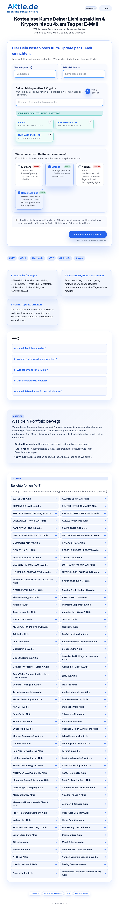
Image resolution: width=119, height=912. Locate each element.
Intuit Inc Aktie (69, 684)
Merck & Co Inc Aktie (73, 842)
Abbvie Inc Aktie (21, 849)
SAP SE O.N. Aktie (22, 498)
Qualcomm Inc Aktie (23, 649)
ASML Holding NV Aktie (74, 773)
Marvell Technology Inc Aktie (28, 765)
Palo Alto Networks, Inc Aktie (28, 751)
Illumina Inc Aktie (21, 743)
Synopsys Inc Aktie (23, 729)
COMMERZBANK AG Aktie (26, 543)
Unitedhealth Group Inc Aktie (77, 849)
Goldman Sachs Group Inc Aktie (78, 787)
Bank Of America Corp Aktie (76, 780)
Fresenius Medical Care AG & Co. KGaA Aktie (33, 581)
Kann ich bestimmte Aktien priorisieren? (39, 391)
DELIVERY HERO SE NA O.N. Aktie (30, 565)
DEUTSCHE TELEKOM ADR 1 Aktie (79, 506)
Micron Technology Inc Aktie (27, 699)
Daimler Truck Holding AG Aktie (78, 590)
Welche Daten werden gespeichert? (37, 359)
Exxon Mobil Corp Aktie (25, 835)
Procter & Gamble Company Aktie (30, 813)
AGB (68, 893)
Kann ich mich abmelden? (31, 348)
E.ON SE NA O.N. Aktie (24, 550)
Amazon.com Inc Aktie (24, 612)
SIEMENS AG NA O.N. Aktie (27, 506)
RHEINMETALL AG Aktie (74, 597)
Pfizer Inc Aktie (21, 842)
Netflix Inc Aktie (70, 627)
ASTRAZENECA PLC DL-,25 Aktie (30, 773)
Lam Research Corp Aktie (75, 699)
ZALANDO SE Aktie (72, 557)
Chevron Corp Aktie (72, 835)
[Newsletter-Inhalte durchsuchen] (59, 102)
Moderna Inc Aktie (22, 721)
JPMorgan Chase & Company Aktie (31, 780)
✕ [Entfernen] (50, 121)
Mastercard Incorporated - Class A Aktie (31, 804)
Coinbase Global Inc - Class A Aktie (31, 667)
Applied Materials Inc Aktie (76, 692)
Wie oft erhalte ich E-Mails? (32, 369)
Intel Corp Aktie (21, 641)
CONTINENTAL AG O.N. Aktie (28, 590)
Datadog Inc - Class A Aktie (76, 743)
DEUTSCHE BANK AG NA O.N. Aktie (80, 535)
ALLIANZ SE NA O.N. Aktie (75, 498)
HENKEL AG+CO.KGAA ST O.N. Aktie (32, 572)
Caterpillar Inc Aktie (23, 873)
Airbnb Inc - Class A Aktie (75, 667)
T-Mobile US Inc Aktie (73, 714)
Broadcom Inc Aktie (72, 649)
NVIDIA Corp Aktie (22, 619)
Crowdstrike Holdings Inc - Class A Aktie (80, 658)
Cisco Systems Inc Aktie (25, 658)
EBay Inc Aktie (69, 676)
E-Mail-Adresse (71, 67)
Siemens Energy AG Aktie (26, 597)
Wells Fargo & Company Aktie (28, 787)
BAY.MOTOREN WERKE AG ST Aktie (80, 513)
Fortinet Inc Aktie (71, 751)
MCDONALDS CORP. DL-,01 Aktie (30, 827)
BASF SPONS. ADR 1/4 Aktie (27, 528)
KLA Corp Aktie (21, 707)
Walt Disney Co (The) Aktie (76, 827)
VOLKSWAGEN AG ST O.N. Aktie (29, 520)
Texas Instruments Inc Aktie (27, 692)
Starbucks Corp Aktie (73, 707)
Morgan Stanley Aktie (24, 795)
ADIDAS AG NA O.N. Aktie (75, 520)
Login (106, 8)
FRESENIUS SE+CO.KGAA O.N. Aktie (80, 572)
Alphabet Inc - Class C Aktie (76, 612)
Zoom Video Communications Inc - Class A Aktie (31, 676)
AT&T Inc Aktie (20, 857)
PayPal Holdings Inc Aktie (75, 634)
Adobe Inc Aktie (21, 634)
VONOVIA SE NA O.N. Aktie (27, 557)
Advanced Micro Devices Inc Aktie (79, 641)
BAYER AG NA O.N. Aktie (74, 528)
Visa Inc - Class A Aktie (74, 795)
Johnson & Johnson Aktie (75, 804)
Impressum (35, 893)
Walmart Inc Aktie (22, 820)
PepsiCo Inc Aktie (22, 714)
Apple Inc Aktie (21, 604)
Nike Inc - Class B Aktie (25, 864)
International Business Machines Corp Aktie (81, 873)
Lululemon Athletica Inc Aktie (28, 758)
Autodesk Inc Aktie (72, 721)
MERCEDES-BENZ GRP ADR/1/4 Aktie (32, 513)
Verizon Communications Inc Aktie (80, 857)
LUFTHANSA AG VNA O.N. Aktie (78, 565)
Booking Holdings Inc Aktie (27, 684)
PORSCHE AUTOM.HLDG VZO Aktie (80, 550)
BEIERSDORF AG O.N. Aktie (76, 581)
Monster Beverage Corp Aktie (28, 736)
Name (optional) (23, 67)
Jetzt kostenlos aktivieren (87, 234)
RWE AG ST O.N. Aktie (73, 543)
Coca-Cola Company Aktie (75, 813)
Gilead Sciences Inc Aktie (75, 736)
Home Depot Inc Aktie (73, 820)
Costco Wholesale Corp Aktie (77, 758)
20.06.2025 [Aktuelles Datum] (91, 8)
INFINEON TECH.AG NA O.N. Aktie (30, 535)
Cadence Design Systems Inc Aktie (80, 729)
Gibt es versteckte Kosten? (32, 380)
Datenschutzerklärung (79, 223)
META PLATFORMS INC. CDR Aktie (31, 627)
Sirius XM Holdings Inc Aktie (76, 765)
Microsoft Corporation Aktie (76, 604)
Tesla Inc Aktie (69, 619)
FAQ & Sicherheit (81, 893)
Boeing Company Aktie (74, 864)
